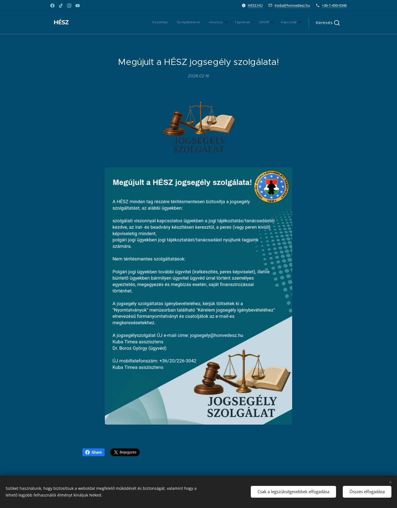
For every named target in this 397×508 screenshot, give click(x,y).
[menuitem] (248, 23)
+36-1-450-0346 (334, 5)
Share (93, 452)
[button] (328, 23)
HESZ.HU (255, 5)
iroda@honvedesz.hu (292, 5)
